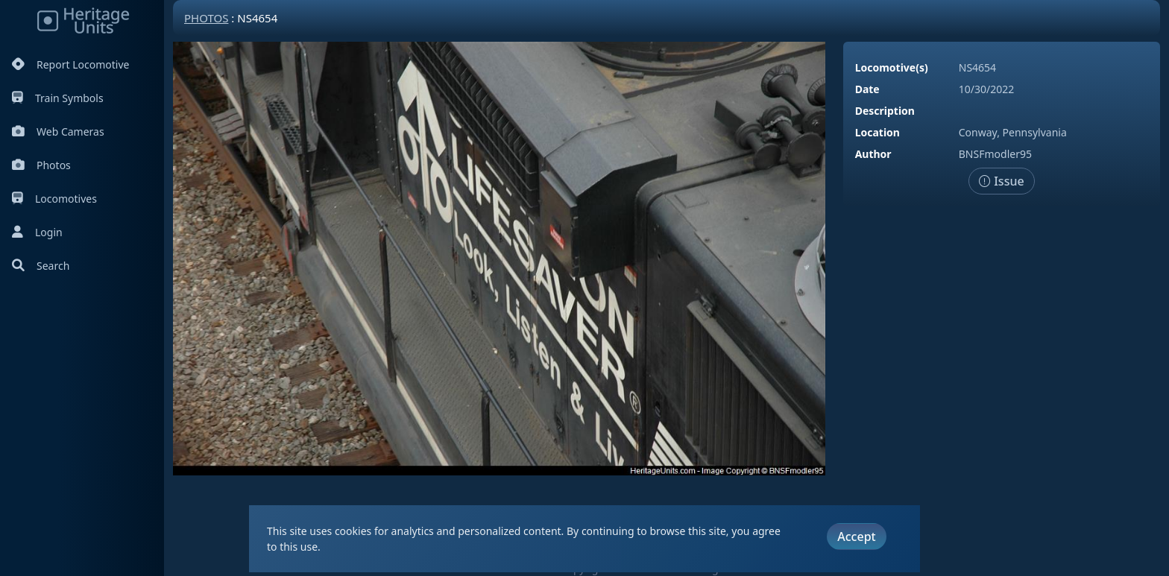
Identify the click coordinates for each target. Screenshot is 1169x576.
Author (873, 154)
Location (877, 132)
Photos (41, 165)
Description (885, 111)
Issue (1001, 181)
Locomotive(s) (891, 67)
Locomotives (54, 199)
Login (37, 232)
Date (867, 89)
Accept (856, 536)
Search (40, 266)
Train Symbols (58, 98)
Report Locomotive (70, 64)
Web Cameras (58, 131)
